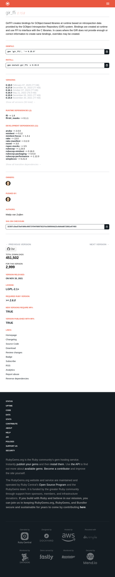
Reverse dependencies (17, 378)
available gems (34, 468)
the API (75, 464)
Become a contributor (57, 468)
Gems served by (46, 550)
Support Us (11, 446)
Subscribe (11, 361)
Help (8, 433)
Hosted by (69, 530)
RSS (8, 365)
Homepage (11, 335)
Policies (10, 442)
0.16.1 (9, 90)
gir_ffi (11, 12)
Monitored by (25, 550)
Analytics (10, 370)
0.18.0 (9, 85)
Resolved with (91, 530)
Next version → (99, 244)
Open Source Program (52, 484)
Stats (8, 419)
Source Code (12, 343)
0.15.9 (9, 95)
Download (11, 348)
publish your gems (27, 464)
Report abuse (12, 374)
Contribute (12, 424)
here (83, 507)
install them (57, 464)
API (7, 437)
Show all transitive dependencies (22, 164)
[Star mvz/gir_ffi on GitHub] (11, 249)
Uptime (9, 406)
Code (8, 410)
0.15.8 (9, 97)
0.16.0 (9, 92)
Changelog (11, 339)
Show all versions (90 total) (19, 102)
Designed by (47, 530)
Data (8, 415)
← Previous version (18, 244)
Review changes (14, 352)
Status (9, 401)
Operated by (25, 531)
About (9, 428)
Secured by (91, 550)
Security (10, 451)
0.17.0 (9, 87)
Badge (9, 357)
